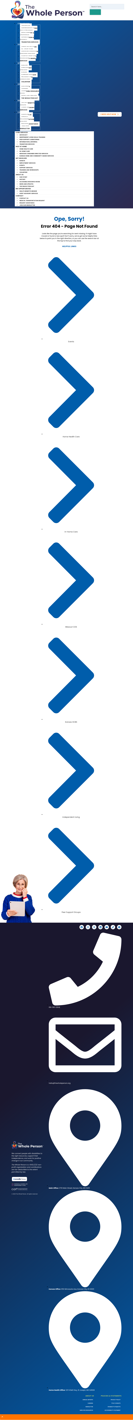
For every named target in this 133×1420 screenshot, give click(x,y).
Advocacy (23, 135)
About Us (19, 175)
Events (22, 165)
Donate (22, 161)
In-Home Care (24, 151)
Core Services (22, 132)
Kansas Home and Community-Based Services (28, 58)
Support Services (26, 168)
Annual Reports (88, 1400)
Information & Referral (27, 38)
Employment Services (26, 69)
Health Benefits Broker (27, 104)
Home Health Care (26, 149)
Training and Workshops (26, 78)
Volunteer (25, 82)
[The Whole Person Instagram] (87, 927)
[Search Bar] (107, 6)
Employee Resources (86, 1410)
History (22, 179)
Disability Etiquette (114, 1407)
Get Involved (21, 158)
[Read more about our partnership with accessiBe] (27, 1179)
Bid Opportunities (23, 189)
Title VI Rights (116, 1403)
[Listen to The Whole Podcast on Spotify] (119, 927)
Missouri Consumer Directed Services (29, 52)
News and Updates (26, 184)
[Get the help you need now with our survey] (110, 114)
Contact (19, 196)
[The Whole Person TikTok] (112, 927)
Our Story (23, 177)
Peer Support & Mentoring (27, 34)
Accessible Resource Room (29, 92)
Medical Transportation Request (27, 119)
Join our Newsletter (25, 127)
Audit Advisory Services (27, 108)
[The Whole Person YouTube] (106, 927)
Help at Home (21, 146)
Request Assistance (29, 124)
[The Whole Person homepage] (27, 1145)
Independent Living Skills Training (28, 29)
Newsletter (89, 1407)
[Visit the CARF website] (27, 1189)
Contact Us (23, 198)
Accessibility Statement (113, 1410)
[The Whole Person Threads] (93, 927)
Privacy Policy (116, 1400)
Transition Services (29, 42)
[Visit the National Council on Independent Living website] (27, 1184)
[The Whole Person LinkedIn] (99, 927)
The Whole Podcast (29, 98)
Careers (90, 1403)
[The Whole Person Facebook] (80, 927)
